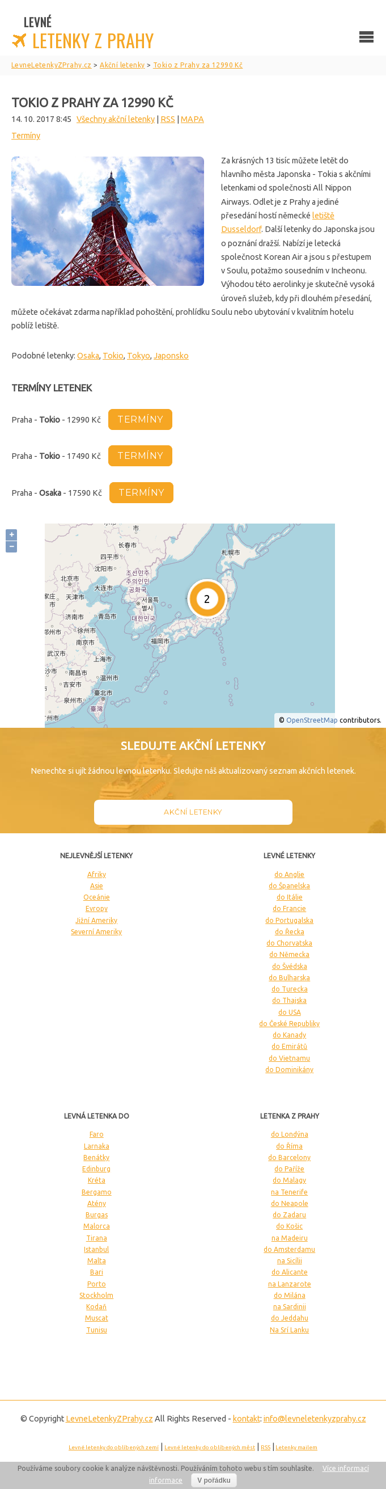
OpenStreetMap (312, 720)
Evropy (97, 908)
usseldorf (244, 229)
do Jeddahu (289, 1318)
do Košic (289, 1226)
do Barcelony (289, 1157)
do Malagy (289, 1180)
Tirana (96, 1238)
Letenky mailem (296, 1447)
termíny (140, 419)
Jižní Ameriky (96, 920)
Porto (96, 1284)
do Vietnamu (289, 1058)
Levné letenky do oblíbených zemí (114, 1447)
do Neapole (289, 1203)
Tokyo (138, 355)
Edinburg (96, 1168)
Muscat (96, 1318)
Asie (96, 885)
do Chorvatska (289, 943)
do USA (289, 1012)
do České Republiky (289, 1023)
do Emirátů (289, 1046)
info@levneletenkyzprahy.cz (315, 1418)
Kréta (96, 1180)
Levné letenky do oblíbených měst (209, 1447)
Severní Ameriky (96, 931)
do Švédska (289, 966)
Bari (96, 1272)
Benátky (96, 1157)
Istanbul (96, 1249)
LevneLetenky (109, 1418)
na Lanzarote (289, 1284)
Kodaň (96, 1306)
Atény (96, 1203)
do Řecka (289, 931)
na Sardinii (289, 1306)
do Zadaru (289, 1214)
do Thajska (289, 1000)
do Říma (289, 1146)
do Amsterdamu (289, 1249)
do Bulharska (289, 977)
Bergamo (97, 1192)
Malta (96, 1260)
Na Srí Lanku (289, 1330)
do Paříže (289, 1168)
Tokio (113, 355)
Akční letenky (193, 812)
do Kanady (289, 1035)
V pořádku (214, 1480)
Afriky (96, 874)
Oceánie (96, 897)
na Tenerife (289, 1192)
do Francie (289, 908)
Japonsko (171, 355)
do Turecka (290, 989)
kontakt (246, 1418)
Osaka (88, 355)
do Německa (289, 954)
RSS (167, 119)
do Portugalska (289, 920)
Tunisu (96, 1330)
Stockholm (96, 1295)
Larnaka (96, 1146)
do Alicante (290, 1272)
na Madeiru (290, 1238)
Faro (97, 1134)
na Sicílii (289, 1260)
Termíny (25, 135)
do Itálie (290, 897)
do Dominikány (289, 1069)
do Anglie (289, 874)
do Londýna (289, 1134)
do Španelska (289, 885)
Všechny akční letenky (116, 119)
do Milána (290, 1295)
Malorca (96, 1226)
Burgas (97, 1214)
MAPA (192, 119)
